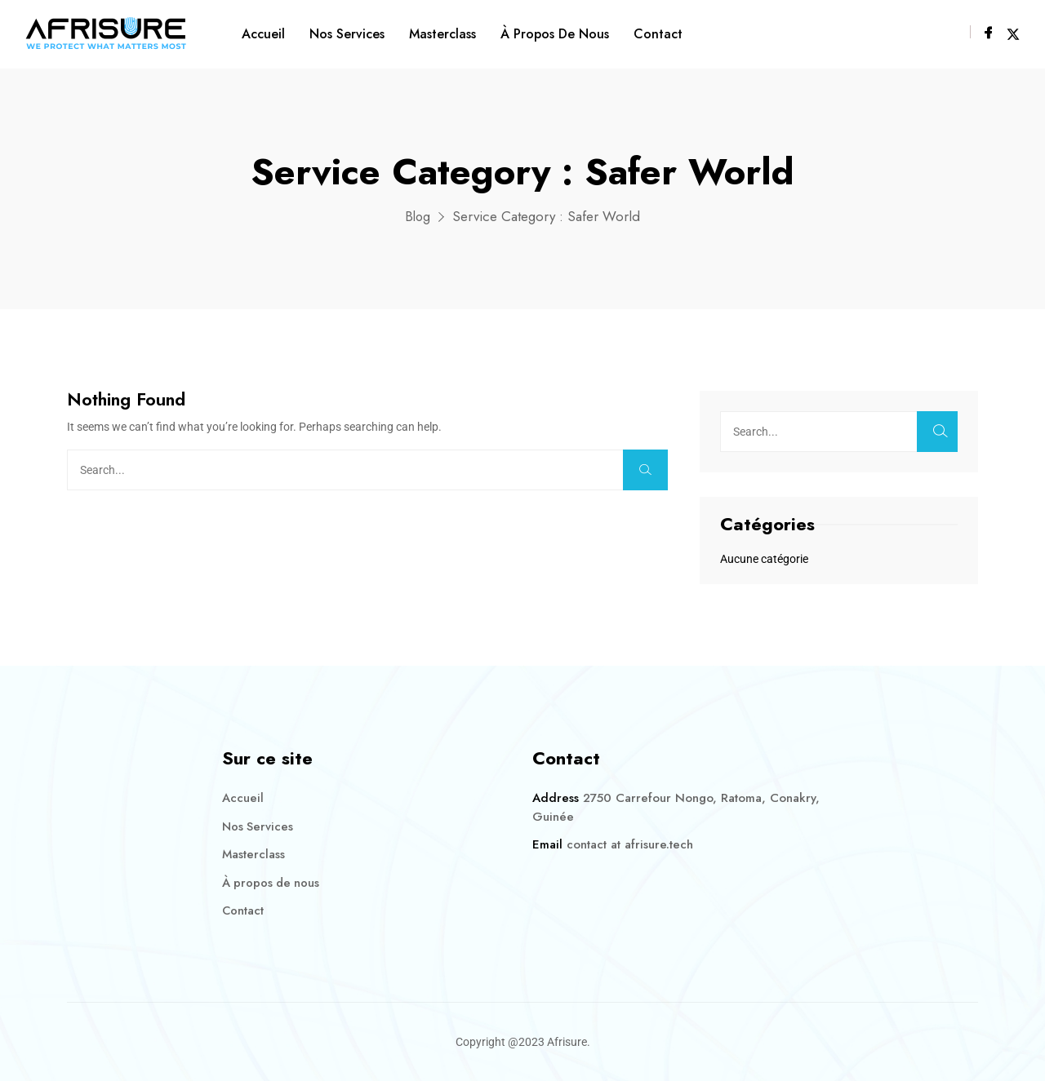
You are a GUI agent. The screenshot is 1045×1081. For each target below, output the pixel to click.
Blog (417, 216)
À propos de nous (554, 33)
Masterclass (442, 33)
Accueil (263, 33)
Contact (658, 33)
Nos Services (347, 33)
